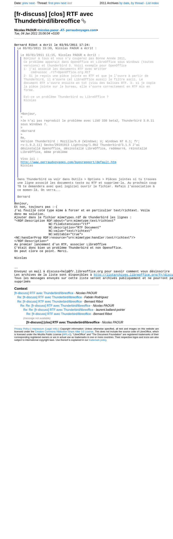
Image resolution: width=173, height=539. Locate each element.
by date (124, 3)
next (32, 3)
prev (25, 3)
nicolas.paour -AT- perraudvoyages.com (67, 30)
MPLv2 (67, 384)
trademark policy (97, 389)
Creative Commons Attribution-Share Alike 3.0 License (64, 381)
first (50, 3)
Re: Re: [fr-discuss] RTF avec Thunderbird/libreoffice (55, 355)
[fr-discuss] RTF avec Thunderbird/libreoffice (43, 342)
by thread (137, 3)
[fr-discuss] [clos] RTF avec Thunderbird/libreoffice (53, 17)
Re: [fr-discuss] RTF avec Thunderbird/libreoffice (49, 347)
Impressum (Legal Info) (45, 378)
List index (152, 3)
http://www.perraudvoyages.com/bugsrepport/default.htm (68, 186)
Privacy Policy (22, 378)
